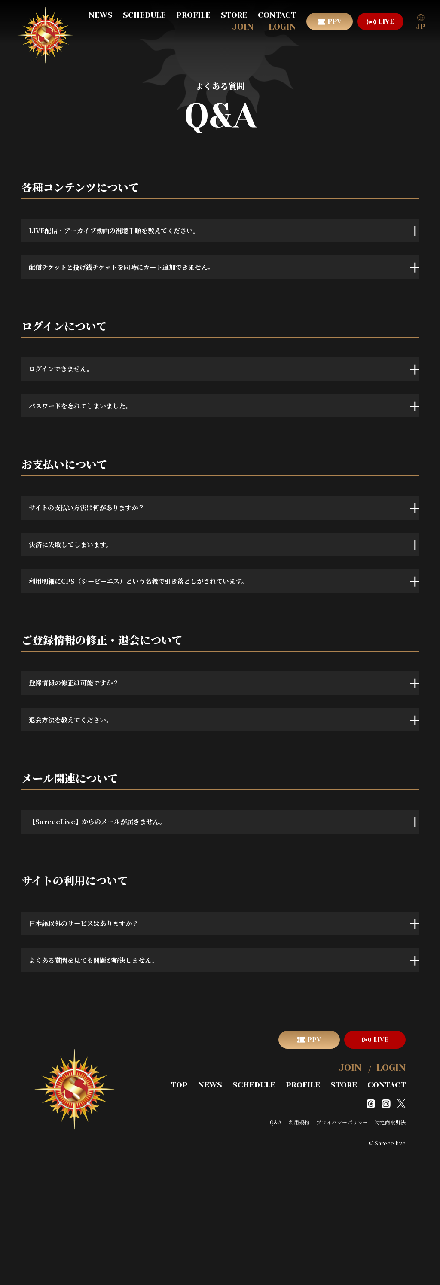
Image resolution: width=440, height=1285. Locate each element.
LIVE (386, 21)
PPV (334, 21)
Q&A (276, 1254)
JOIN (243, 27)
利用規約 (299, 1254)
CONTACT (277, 15)
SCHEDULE (144, 15)
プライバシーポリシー (342, 1254)
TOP (198, 1218)
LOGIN (282, 27)
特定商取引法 (390, 1254)
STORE (234, 15)
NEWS (101, 15)
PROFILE (193, 15)
